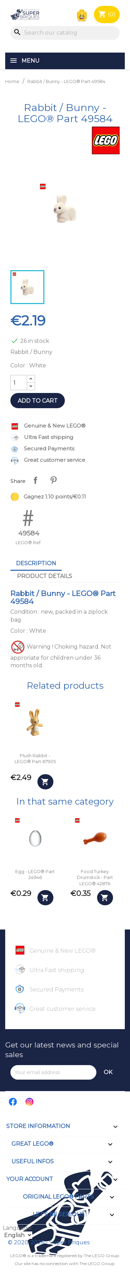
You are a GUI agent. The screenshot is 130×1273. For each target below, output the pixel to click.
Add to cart (38, 400)
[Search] (65, 33)
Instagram (29, 1102)
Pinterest (53, 480)
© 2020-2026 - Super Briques (48, 1242)
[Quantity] (18, 382)
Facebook (13, 1102)
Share (35, 480)
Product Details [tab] (44, 576)
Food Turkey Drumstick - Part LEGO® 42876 (95, 877)
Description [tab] (36, 563)
